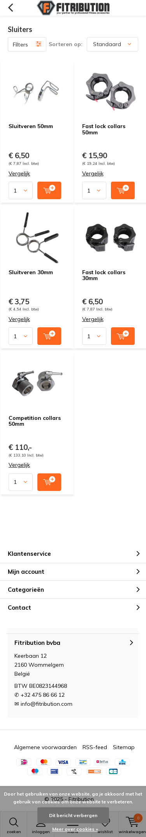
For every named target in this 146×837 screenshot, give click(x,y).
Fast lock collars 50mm (103, 129)
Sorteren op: (66, 44)
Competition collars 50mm (35, 421)
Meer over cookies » (75, 829)
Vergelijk (19, 173)
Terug (10, 8)
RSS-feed (95, 747)
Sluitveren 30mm (31, 272)
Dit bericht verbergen (73, 815)
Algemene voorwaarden (45, 747)
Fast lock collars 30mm (103, 275)
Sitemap (124, 747)
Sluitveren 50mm (31, 126)
